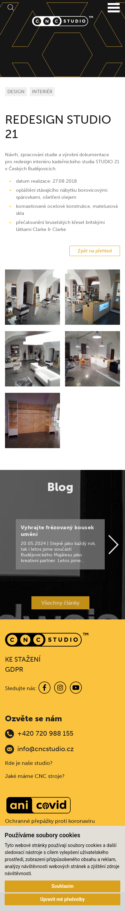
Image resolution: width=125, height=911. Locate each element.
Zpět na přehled (95, 251)
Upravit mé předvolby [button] (62, 899)
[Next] (106, 545)
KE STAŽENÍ (23, 659)
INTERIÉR (42, 92)
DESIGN (16, 92)
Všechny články (52, 603)
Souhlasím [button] (62, 886)
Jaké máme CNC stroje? (35, 776)
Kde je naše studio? (29, 763)
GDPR (14, 669)
